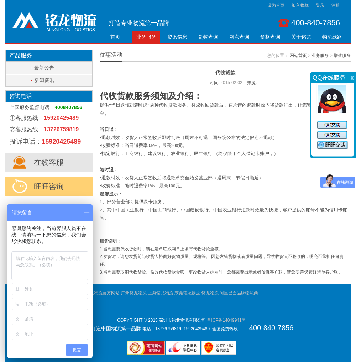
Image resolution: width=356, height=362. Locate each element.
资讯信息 (177, 37)
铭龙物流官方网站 (102, 292)
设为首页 (275, 5)
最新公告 (44, 68)
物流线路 (332, 37)
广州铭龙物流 (134, 292)
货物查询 (208, 37)
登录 (320, 5)
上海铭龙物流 (160, 292)
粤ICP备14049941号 (226, 320)
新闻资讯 (44, 80)
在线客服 (49, 162)
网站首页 (298, 55)
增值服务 (342, 55)
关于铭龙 (301, 37)
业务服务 (146, 37)
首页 (115, 37)
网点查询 (239, 37)
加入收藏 (300, 5)
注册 (335, 5)
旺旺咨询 (49, 186)
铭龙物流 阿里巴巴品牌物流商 (229, 292)
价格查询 (270, 37)
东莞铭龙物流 (187, 292)
